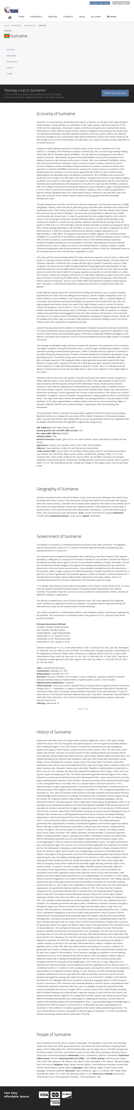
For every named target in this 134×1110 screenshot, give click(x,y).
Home (6, 25)
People (9, 73)
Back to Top (83, 709)
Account (96, 16)
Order (111, 16)
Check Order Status (99, 3)
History (9, 67)
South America (30, 25)
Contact (68, 16)
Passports (36, 16)
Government (11, 61)
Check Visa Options (115, 91)
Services (52, 16)
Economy (10, 49)
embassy (61, 647)
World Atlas (16, 25)
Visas (21, 16)
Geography (11, 55)
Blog (82, 16)
